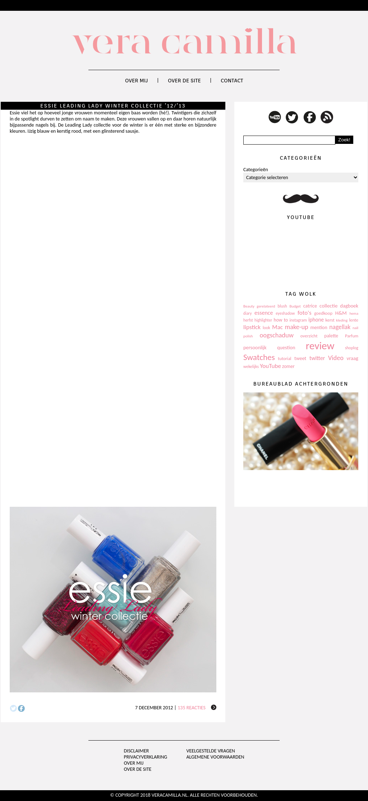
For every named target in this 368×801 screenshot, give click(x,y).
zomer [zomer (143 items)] (288, 366)
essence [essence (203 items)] (263, 312)
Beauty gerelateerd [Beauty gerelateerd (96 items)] (259, 306)
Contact (232, 80)
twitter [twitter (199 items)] (317, 358)
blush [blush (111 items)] (282, 306)
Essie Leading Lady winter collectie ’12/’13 (113, 106)
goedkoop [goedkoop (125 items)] (323, 313)
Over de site (184, 80)
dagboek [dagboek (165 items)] (349, 305)
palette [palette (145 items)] (331, 336)
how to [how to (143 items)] (281, 320)
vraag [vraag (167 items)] (352, 358)
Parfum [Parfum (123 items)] (351, 335)
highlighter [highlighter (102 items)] (263, 320)
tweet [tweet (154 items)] (300, 358)
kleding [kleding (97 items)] (342, 320)
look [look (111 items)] (266, 327)
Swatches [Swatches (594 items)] (259, 357)
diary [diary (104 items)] (247, 313)
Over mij (136, 80)
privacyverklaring (145, 757)
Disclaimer (136, 751)
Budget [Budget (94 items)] (295, 306)
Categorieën (255, 170)
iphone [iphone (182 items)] (316, 320)
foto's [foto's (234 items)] (305, 313)
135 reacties (192, 708)
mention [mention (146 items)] (318, 327)
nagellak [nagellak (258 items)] (339, 327)
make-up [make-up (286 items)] (296, 327)
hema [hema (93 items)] (353, 313)
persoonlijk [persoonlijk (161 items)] (255, 347)
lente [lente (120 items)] (353, 320)
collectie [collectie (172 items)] (328, 305)
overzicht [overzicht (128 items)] (309, 335)
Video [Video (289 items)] (336, 358)
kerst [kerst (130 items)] (330, 320)
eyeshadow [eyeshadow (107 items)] (285, 313)
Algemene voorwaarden (215, 757)
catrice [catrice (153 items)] (310, 306)
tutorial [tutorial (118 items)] (284, 358)
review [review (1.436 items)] (320, 345)
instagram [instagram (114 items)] (298, 320)
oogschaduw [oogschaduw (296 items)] (276, 335)
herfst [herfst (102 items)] (248, 320)
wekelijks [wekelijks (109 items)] (251, 366)
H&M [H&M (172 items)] (341, 313)
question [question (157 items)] (286, 347)
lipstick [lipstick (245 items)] (252, 327)
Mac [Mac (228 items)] (277, 327)
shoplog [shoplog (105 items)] (351, 347)
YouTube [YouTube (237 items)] (270, 366)
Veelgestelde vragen (210, 751)
